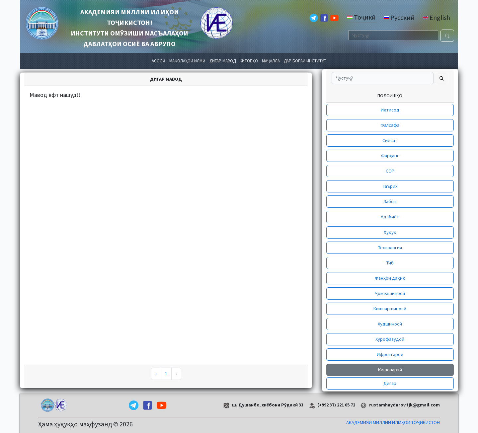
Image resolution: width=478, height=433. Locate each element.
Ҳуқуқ (390, 232)
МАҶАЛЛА (271, 61)
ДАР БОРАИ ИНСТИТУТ (305, 61)
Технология (390, 248)
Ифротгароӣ (390, 354)
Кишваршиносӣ (389, 309)
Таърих (390, 186)
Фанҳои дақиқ (390, 278)
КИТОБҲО (249, 61)
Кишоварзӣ (390, 370)
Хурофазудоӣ (389, 339)
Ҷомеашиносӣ (390, 293)
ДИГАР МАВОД (222, 61)
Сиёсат (389, 140)
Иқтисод (390, 110)
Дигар (389, 383)
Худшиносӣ (390, 324)
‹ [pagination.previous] (156, 374)
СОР (390, 171)
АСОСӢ (158, 61)
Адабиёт (390, 217)
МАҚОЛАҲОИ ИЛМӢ (187, 61)
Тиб (390, 263)
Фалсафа (389, 125)
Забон (389, 201)
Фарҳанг (390, 156)
